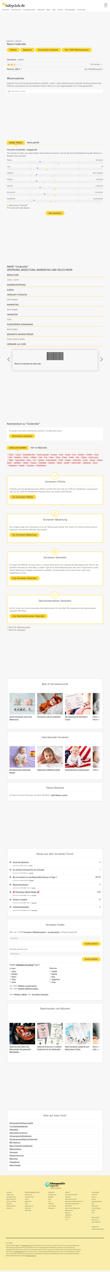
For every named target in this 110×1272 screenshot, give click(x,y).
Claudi (92, 460)
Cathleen (17, 463)
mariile (34, 888)
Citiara (83, 457)
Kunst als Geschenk (21, 862)
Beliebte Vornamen (25, 965)
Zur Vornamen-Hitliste (22, 497)
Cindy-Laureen (43, 455)
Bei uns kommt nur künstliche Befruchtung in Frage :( (35, 877)
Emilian (14, 974)
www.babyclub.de (26, 1245)
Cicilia (71, 457)
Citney (26, 457)
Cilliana (34, 457)
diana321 (34, 902)
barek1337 (34, 910)
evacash (31, 873)
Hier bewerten (55, 213)
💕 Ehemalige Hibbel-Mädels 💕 (26, 892)
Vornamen (21, 630)
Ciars (29, 460)
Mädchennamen (23, 627)
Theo (14, 979)
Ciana (64, 457)
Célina (59, 463)
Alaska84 (31, 880)
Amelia (54, 971)
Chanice (51, 463)
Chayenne (13, 465)
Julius (14, 971)
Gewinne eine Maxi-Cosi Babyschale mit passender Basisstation (20, 1049)
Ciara (51, 457)
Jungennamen (54, 932)
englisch (10, 290)
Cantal (66, 463)
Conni (95, 463)
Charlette (42, 463)
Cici (34, 460)
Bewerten (27, 50)
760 (18, 69)
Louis (14, 982)
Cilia (10, 457)
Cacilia (25, 463)
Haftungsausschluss (30, 1255)
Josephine (55, 979)
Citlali (11, 460)
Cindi (61, 455)
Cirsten (68, 460)
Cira (45, 457)
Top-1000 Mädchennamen (77, 50)
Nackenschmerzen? (21, 885)
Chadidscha (41, 465)
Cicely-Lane (93, 457)
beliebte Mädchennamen (28, 989)
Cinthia (89, 455)
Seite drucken (95, 1220)
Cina (74, 455)
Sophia (54, 974)
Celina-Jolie (76, 463)
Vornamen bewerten (40, 995)
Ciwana (41, 460)
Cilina (58, 457)
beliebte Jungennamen (27, 986)
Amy (53, 977)
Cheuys (33, 463)
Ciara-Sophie (51, 460)
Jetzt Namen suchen (59, 795)
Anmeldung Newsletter (98, 1229)
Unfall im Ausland (20, 900)
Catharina (87, 463)
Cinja (96, 455)
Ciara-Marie (20, 460)
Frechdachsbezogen (21, 907)
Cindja (18, 455)
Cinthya (81, 455)
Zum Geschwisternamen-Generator (28, 616)
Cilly (77, 457)
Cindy (11, 455)
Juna (53, 982)
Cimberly (17, 457)
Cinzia (67, 455)
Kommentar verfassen (48, 50)
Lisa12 (30, 865)
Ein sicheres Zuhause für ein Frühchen (28, 870)
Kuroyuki (34, 895)
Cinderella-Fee (29, 455)
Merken (13, 50)
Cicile (61, 460)
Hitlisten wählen (20, 995)
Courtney (30, 465)
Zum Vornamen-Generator (24, 578)
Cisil (40, 457)
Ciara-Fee (77, 460)
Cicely (85, 460)
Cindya (54, 455)
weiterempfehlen (96, 1222)
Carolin (22, 465)
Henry (14, 977)
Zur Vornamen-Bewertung (24, 535)
